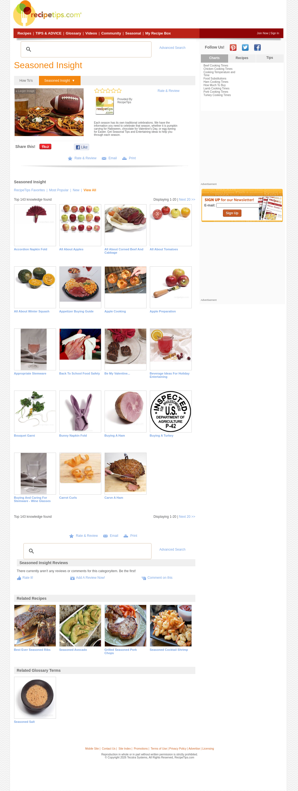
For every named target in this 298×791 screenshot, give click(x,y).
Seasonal (133, 33)
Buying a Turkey (162, 435)
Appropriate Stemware (30, 373)
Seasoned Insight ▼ (59, 81)
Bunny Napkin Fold (73, 435)
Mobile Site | (92, 748)
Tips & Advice (49, 33)
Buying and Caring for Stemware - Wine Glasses (32, 499)
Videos (91, 33)
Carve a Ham (114, 497)
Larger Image (25, 90)
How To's (26, 81)
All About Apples (71, 249)
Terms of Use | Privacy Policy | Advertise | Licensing (182, 748)
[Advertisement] (183, 14)
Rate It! (28, 578)
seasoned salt (24, 721)
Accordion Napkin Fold (30, 249)
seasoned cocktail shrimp (169, 649)
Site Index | (125, 748)
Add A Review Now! (90, 578)
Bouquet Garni (24, 435)
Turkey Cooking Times (217, 95)
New (76, 190)
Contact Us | (109, 748)
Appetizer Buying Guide (76, 311)
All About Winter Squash (31, 311)
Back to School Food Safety (79, 373)
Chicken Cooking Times (218, 68)
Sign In (274, 33)
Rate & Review (168, 91)
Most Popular (59, 190)
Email (112, 158)
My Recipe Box (158, 33)
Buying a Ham (115, 435)
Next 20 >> (187, 199)
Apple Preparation (163, 311)
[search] (85, 49)
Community (111, 33)
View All (90, 190)
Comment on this (159, 578)
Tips (269, 58)
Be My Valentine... (117, 373)
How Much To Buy (215, 85)
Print (132, 158)
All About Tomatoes (164, 249)
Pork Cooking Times (216, 91)
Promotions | (141, 748)
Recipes (24, 33)
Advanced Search (172, 48)
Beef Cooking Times (216, 65)
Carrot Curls (68, 497)
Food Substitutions (215, 78)
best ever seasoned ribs (32, 649)
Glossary (73, 33)
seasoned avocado (73, 649)
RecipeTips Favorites (29, 190)
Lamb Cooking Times (217, 88)
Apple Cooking (115, 311)
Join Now (262, 33)
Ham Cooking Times (216, 81)
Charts (214, 58)
